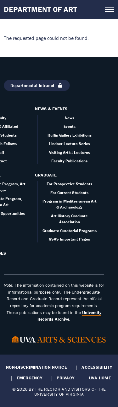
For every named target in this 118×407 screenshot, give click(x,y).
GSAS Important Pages (69, 239)
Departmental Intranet (36, 85)
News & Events (51, 108)
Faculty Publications (69, 161)
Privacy (65, 377)
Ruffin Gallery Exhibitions (70, 135)
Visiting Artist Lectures (69, 152)
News (69, 118)
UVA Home (100, 377)
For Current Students (69, 192)
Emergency (29, 377)
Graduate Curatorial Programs (69, 230)
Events (70, 126)
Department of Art (40, 9)
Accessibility (96, 367)
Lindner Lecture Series (69, 143)
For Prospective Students (69, 184)
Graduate (46, 175)
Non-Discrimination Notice (36, 367)
